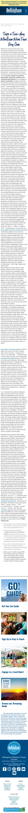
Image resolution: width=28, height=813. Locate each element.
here (4, 519)
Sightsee (7, 788)
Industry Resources (14, 797)
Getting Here (7, 787)
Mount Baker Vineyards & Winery (11, 349)
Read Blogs (7, 789)
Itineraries (7, 785)
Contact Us (21, 789)
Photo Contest (21, 785)
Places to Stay (7, 784)
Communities (20, 787)
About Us (14, 802)
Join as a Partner (14, 798)
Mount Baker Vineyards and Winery (11, 230)
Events (21, 784)
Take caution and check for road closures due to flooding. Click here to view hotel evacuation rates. (14, 3)
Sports (14, 801)
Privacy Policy (14, 804)
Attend (21, 788)
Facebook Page (5, 510)
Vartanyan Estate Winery (8, 358)
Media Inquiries (14, 800)
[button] (22, 810)
